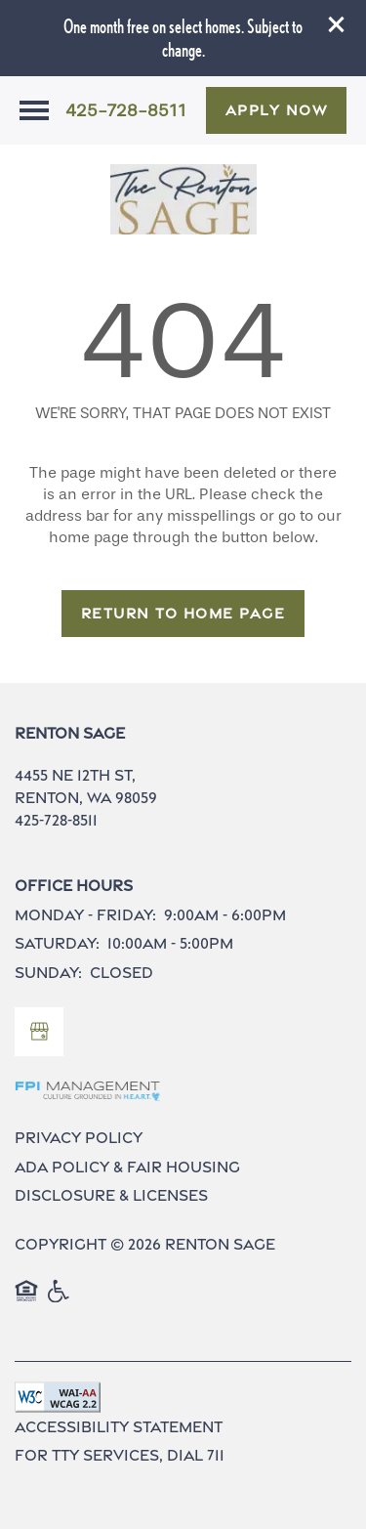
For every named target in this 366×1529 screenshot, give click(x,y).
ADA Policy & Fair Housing (127, 1167)
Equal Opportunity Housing (26, 1301)
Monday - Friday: (85, 915)
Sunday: (48, 972)
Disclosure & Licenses (111, 1195)
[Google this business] (39, 1031)
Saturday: (57, 943)
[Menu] (34, 110)
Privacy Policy (78, 1137)
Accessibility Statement (119, 1427)
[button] (336, 24)
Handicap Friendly (59, 1301)
